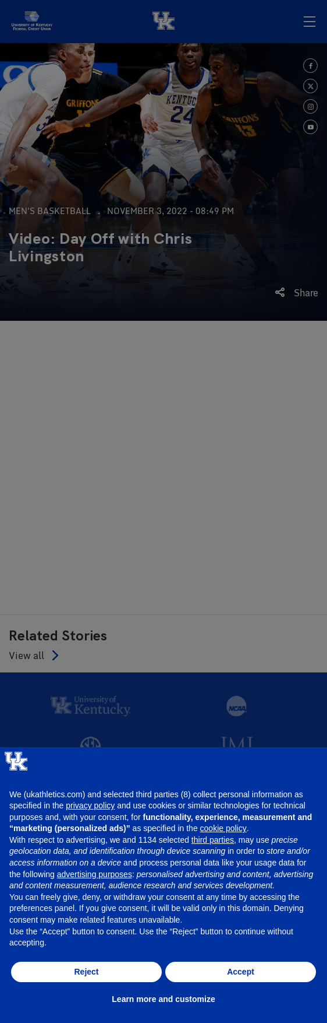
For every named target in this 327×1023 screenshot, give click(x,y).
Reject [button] (86, 971)
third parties (212, 840)
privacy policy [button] (90, 805)
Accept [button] (240, 971)
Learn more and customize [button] (163, 999)
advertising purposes (94, 874)
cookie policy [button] (223, 828)
